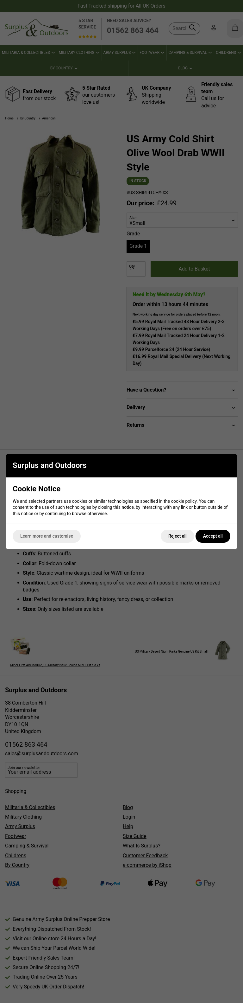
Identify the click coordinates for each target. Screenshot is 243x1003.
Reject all (177, 536)
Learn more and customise (46, 536)
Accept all (213, 536)
